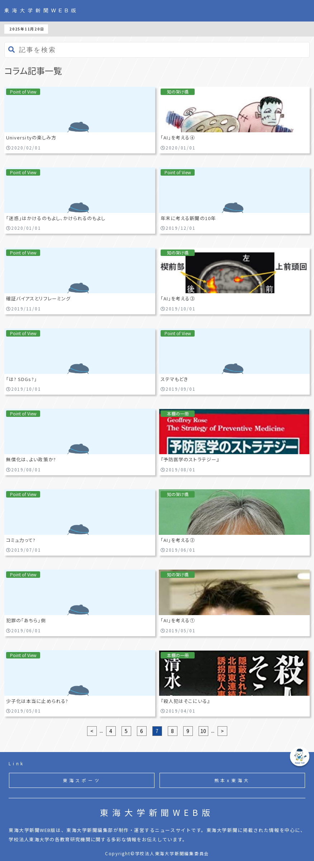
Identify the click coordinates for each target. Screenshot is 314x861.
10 (203, 730)
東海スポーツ (82, 780)
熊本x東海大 (232, 780)
